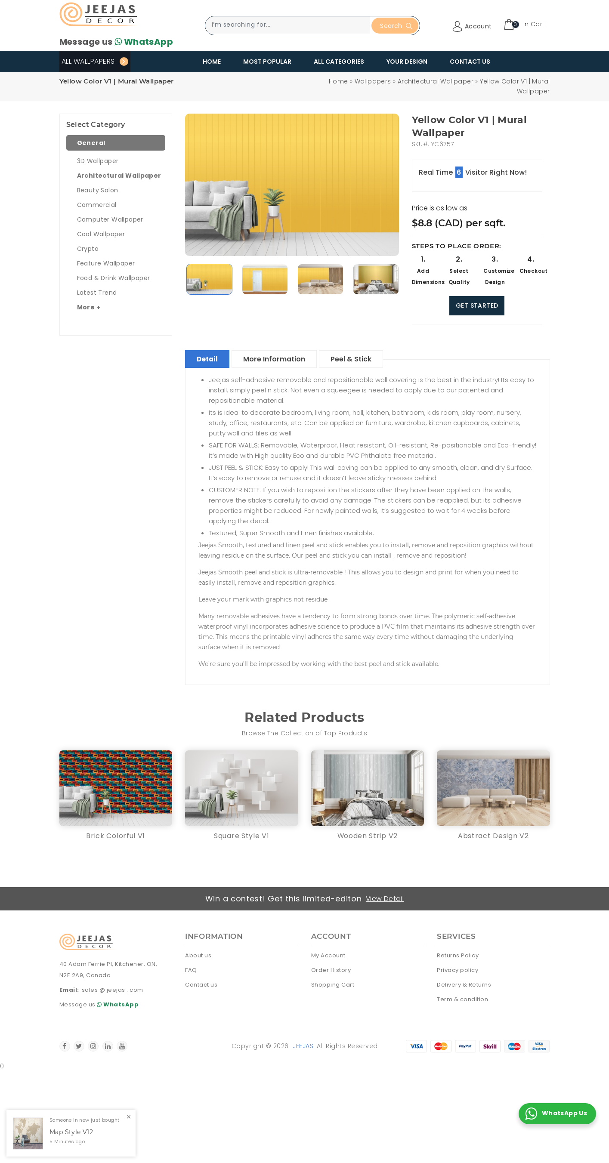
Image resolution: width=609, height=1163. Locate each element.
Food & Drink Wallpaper (113, 278)
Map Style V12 (71, 1132)
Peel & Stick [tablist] (356, 359)
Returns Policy (458, 956)
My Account (328, 956)
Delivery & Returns (464, 985)
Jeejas (303, 1046)
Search (395, 26)
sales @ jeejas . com (112, 990)
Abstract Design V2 (493, 836)
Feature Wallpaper (106, 263)
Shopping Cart (333, 985)
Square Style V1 (241, 836)
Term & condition (462, 1000)
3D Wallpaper (98, 161)
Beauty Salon (97, 190)
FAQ (191, 970)
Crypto (88, 248)
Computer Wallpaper (110, 219)
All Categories (339, 61)
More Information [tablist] (278, 359)
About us (198, 956)
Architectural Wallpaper (435, 81)
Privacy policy (457, 970)
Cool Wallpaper (101, 234)
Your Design (406, 61)
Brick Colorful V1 (115, 836)
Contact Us (470, 61)
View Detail (385, 899)
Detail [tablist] (209, 359)
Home (212, 61)
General (91, 143)
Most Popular (267, 61)
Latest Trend (97, 292)
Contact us (201, 985)
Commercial (97, 205)
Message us (116, 42)
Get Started (477, 305)
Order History (331, 970)
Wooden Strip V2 (367, 836)
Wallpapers (373, 81)
